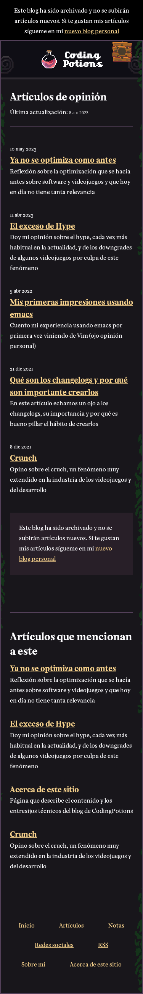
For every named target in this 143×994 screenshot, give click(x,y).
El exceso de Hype (42, 225)
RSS (103, 944)
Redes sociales (54, 944)
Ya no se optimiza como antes (63, 159)
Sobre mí (33, 964)
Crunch (23, 457)
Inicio (27, 925)
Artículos (71, 925)
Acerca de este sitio (44, 789)
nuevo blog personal (91, 30)
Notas (116, 925)
